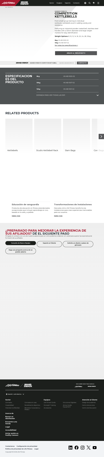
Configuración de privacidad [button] (27, 446)
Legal (7, 427)
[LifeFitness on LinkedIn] (70, 448)
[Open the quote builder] (94, 3)
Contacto (76, 3)
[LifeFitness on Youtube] (95, 448)
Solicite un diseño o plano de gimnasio (78, 244)
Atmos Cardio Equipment (67, 406)
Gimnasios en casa (30, 402)
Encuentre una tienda (11, 423)
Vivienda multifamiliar (12, 408)
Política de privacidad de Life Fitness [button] (18, 449)
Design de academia (89, 402)
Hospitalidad (9, 405)
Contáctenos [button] (10, 446)
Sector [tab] (51, 3)
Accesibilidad (10, 430)
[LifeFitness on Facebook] (77, 448)
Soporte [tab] (67, 3)
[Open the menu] (98, 3)
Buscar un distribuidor (10, 418)
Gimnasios (8, 402)
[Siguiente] (101, 136)
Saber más (16, 216)
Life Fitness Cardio (50, 402)
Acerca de (9, 413)
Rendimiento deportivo (32, 405)
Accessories (47, 408)
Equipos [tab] (59, 3)
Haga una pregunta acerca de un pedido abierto (21, 251)
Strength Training (50, 405)
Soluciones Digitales (69, 402)
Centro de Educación (89, 408)
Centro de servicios (88, 405)
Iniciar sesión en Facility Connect (11, 434)
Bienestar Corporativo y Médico (32, 408)
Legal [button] (36, 449)
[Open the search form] (89, 3)
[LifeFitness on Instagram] (83, 448)
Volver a (9, 7)
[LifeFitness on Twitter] (89, 448)
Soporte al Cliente (49, 243)
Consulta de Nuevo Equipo (20, 243)
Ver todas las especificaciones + (66, 45)
